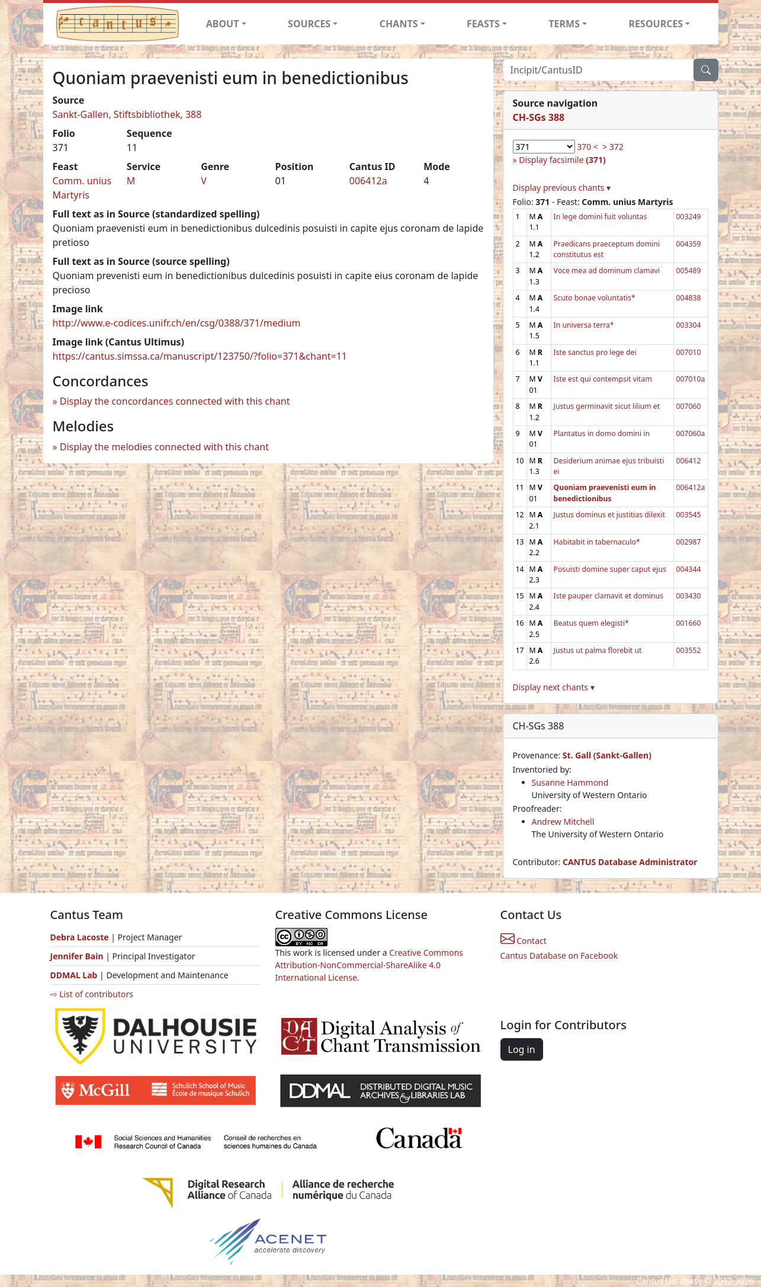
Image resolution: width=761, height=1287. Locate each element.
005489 (688, 270)
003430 (688, 596)
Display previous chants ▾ (562, 187)
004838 (688, 298)
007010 (688, 352)
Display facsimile (562, 159)
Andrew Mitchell (563, 821)
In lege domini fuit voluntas (600, 217)
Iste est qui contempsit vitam (603, 379)
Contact (523, 940)
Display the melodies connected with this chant (164, 446)
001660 (688, 623)
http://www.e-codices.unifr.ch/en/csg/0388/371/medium (177, 322)
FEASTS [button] (483, 23)
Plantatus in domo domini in (602, 433)
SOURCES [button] (309, 23)
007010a (690, 379)
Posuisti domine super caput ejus (610, 569)
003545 (688, 515)
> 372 (613, 146)
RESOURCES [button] (656, 23)
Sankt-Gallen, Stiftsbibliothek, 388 (127, 114)
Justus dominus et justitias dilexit (609, 515)
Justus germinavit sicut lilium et (607, 406)
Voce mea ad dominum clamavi (607, 270)
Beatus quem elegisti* (591, 623)
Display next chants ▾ (554, 687)
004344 (688, 569)
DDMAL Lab (74, 975)
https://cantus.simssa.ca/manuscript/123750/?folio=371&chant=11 (200, 356)
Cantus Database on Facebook (559, 955)
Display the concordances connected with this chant (175, 401)
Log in (521, 1049)
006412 (688, 461)
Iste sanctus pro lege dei (595, 352)
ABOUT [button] (222, 23)
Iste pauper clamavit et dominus (609, 596)
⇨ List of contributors (91, 994)
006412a (368, 180)
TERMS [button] (564, 23)
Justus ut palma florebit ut (598, 650)
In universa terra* (584, 325)
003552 (688, 650)
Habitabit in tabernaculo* (597, 542)
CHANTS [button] (399, 23)
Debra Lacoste (79, 937)
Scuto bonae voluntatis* (594, 298)
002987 (688, 542)
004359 (688, 244)
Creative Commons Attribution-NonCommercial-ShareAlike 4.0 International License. (369, 965)
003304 (688, 325)
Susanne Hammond (570, 782)
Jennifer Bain (78, 956)
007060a (690, 433)
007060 (688, 406)
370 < (587, 146)
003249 (688, 217)
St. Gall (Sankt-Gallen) (607, 755)
